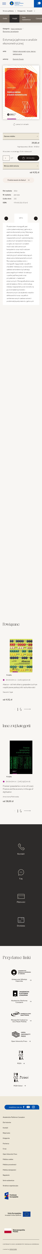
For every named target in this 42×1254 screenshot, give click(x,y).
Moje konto (6, 1133)
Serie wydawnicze (26, 19)
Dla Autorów (7, 1122)
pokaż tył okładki (21, 124)
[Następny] (27, 709)
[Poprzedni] (14, 709)
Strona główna (8, 11)
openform (13, 1249)
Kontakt (21, 849)
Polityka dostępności (9, 1170)
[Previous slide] (6, 218)
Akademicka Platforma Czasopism (14, 1117)
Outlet (5, 18)
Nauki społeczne (16, 29)
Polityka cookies (8, 1159)
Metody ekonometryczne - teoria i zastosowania (24, 52)
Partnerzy (6, 1143)
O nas (4, 1149)
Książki (29, 11)
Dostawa (21, 922)
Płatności (21, 898)
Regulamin (6, 1175)
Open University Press (10, 1154)
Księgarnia (22, 11)
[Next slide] (36, 218)
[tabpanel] (21, 667)
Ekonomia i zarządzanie (10, 31)
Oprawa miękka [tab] (21, 136)
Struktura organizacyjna (10, 1186)
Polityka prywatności (9, 1164)
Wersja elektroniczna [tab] (21, 166)
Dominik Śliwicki (18, 59)
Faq (21, 874)
